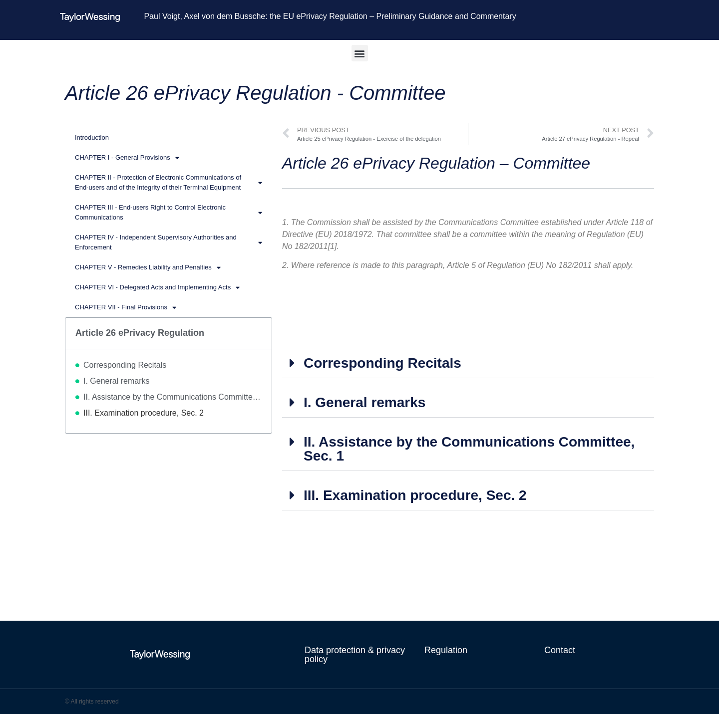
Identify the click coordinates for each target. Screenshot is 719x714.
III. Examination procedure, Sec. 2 (143, 413)
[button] (360, 53)
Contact (559, 650)
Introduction (92, 137)
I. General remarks (116, 381)
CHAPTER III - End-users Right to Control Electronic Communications (168, 212)
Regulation (445, 650)
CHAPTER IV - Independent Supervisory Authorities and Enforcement (168, 242)
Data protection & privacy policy (355, 654)
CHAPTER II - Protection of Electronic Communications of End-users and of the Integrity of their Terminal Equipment (168, 182)
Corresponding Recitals (124, 365)
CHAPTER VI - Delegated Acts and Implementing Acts (157, 287)
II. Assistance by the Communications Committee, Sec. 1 (172, 397)
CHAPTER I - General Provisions (127, 158)
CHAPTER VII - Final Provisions (125, 307)
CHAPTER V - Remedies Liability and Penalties (148, 267)
